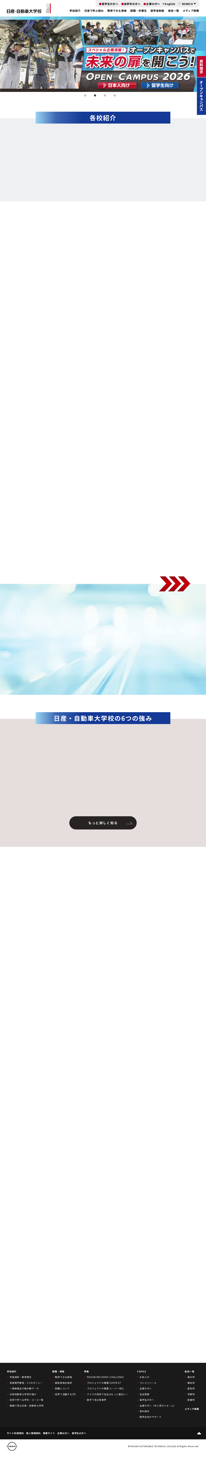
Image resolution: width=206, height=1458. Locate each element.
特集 (86, 1371)
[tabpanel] (103, 54)
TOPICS (141, 1371)
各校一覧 (173, 11)
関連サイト (49, 1433)
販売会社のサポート (150, 1416)
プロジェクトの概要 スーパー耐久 (105, 1388)
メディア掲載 (191, 11)
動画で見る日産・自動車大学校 (27, 1405)
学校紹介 (12, 1371)
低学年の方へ (132, 3)
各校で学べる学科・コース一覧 (27, 1399)
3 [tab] (105, 96)
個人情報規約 (33, 1433)
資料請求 (144, 1411)
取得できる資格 (63, 1377)
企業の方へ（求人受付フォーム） (158, 1405)
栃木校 (191, 1377)
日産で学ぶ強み (94, 11)
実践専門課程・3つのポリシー (26, 1382)
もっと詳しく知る (103, 822)
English (170, 3)
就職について (62, 1388)
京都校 (191, 1394)
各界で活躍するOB (65, 1394)
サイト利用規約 (15, 1433)
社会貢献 (144, 1394)
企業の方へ (153, 3)
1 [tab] (85, 96)
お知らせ (144, 1377)
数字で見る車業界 (96, 1399)
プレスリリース (148, 1382)
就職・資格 (58, 1371)
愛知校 (191, 1388)
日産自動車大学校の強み (23, 1394)
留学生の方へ (110, 3)
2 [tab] (95, 96)
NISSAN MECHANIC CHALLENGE (105, 1377)
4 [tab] (115, 96)
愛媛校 (191, 1399)
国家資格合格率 (63, 1382)
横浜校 (191, 1382)
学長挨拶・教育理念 (21, 1377)
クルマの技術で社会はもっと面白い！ (107, 1394)
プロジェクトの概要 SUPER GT (104, 1382)
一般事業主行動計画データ (24, 1388)
